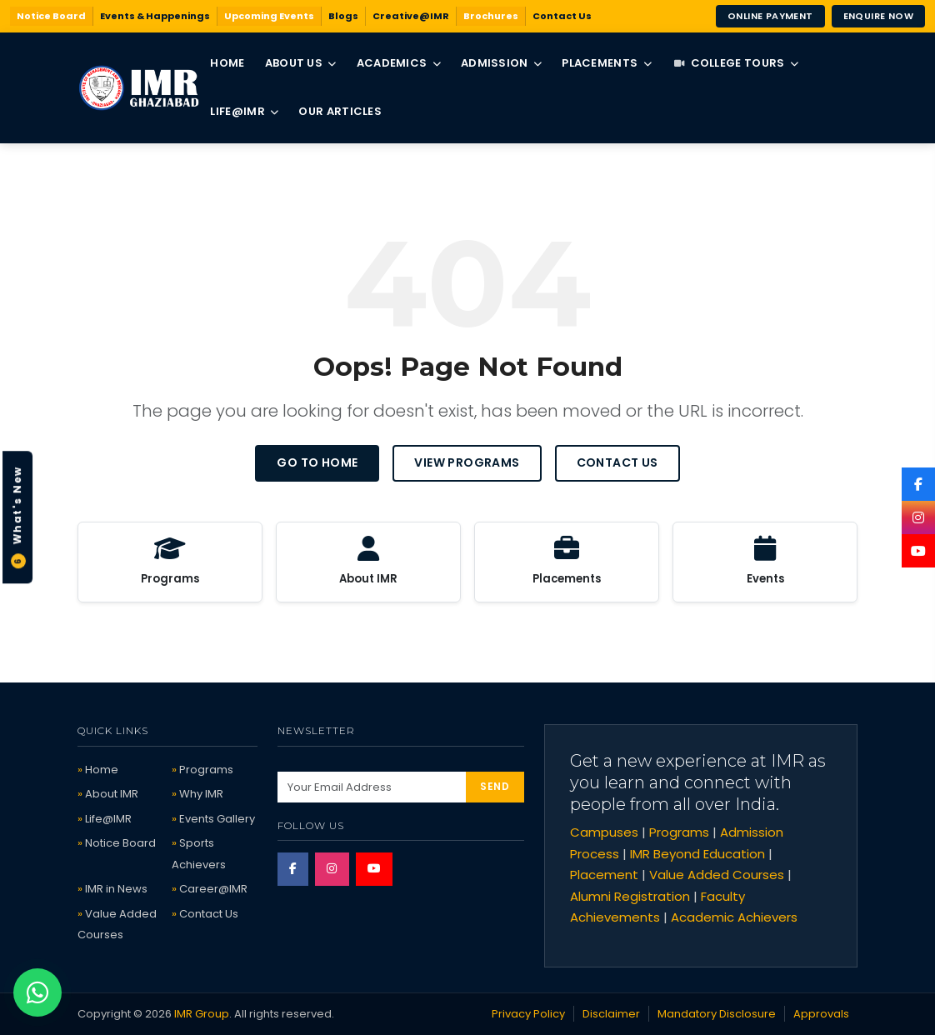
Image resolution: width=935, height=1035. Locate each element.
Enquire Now (878, 15)
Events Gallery (217, 819)
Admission (501, 63)
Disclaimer (611, 1014)
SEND (494, 786)
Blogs (343, 15)
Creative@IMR (410, 15)
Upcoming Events (269, 15)
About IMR (111, 794)
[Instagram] (918, 517)
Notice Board (51, 15)
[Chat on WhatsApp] (37, 992)
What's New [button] (18, 518)
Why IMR (201, 794)
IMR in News (116, 889)
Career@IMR (213, 889)
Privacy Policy (528, 1014)
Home (227, 63)
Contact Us (562, 15)
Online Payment (770, 15)
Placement (604, 874)
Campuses (604, 832)
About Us (301, 63)
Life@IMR (244, 111)
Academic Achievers (734, 917)
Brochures (490, 15)
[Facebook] (918, 484)
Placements (607, 63)
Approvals (821, 1014)
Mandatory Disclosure (717, 1014)
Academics (399, 63)
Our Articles (340, 111)
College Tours (736, 63)
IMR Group (201, 1014)
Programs (206, 770)
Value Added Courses (716, 874)
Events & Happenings (155, 15)
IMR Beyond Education (697, 853)
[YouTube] (918, 551)
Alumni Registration (630, 896)
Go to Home (317, 462)
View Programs (466, 462)
